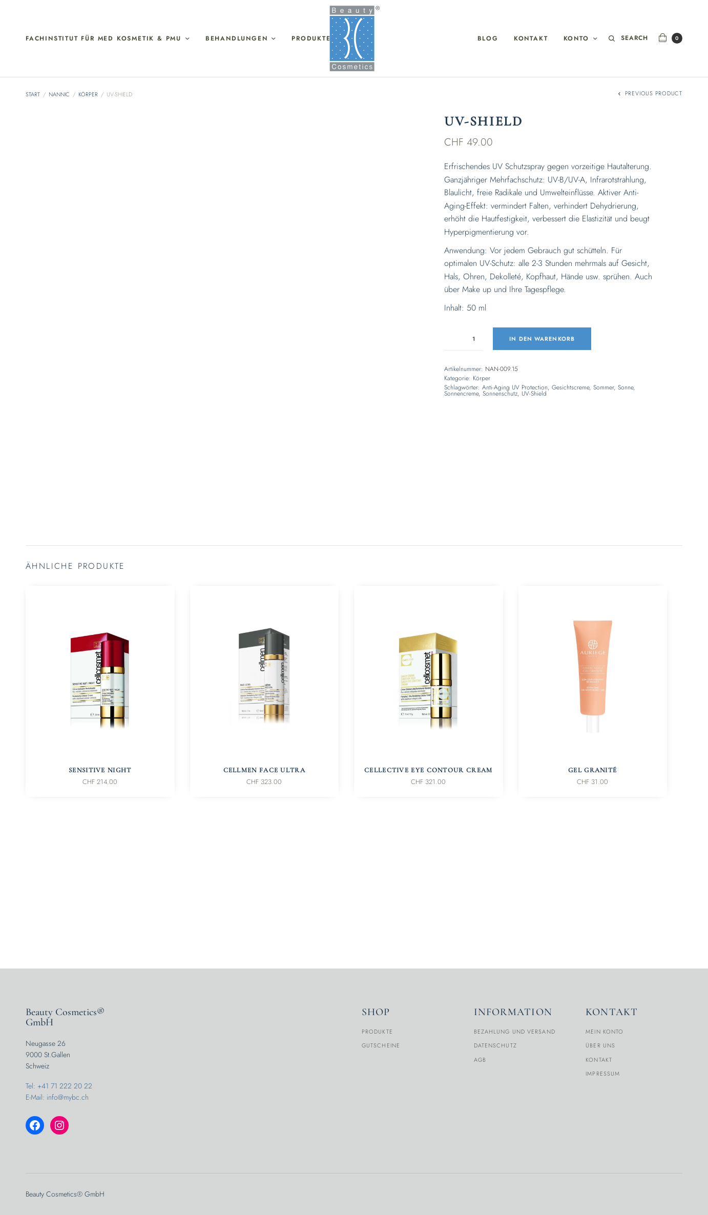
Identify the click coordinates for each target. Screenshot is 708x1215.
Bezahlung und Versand (514, 1031)
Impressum (603, 1074)
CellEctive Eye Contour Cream (428, 883)
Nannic (59, 94)
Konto (576, 38)
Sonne (625, 387)
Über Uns (600, 1046)
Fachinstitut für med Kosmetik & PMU (103, 38)
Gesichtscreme (570, 387)
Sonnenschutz (500, 393)
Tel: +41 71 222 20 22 (59, 1086)
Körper (88, 94)
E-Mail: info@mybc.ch (57, 1098)
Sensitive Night (100, 883)
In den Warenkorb (542, 339)
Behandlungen (236, 38)
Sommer (603, 387)
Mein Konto (604, 1031)
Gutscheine (381, 1046)
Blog (487, 38)
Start (33, 94)
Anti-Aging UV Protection (515, 387)
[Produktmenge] (463, 338)
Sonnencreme (461, 393)
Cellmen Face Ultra (264, 883)
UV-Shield (534, 393)
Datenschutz (495, 1046)
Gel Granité (592, 883)
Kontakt (531, 38)
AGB (480, 1060)
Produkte (310, 38)
